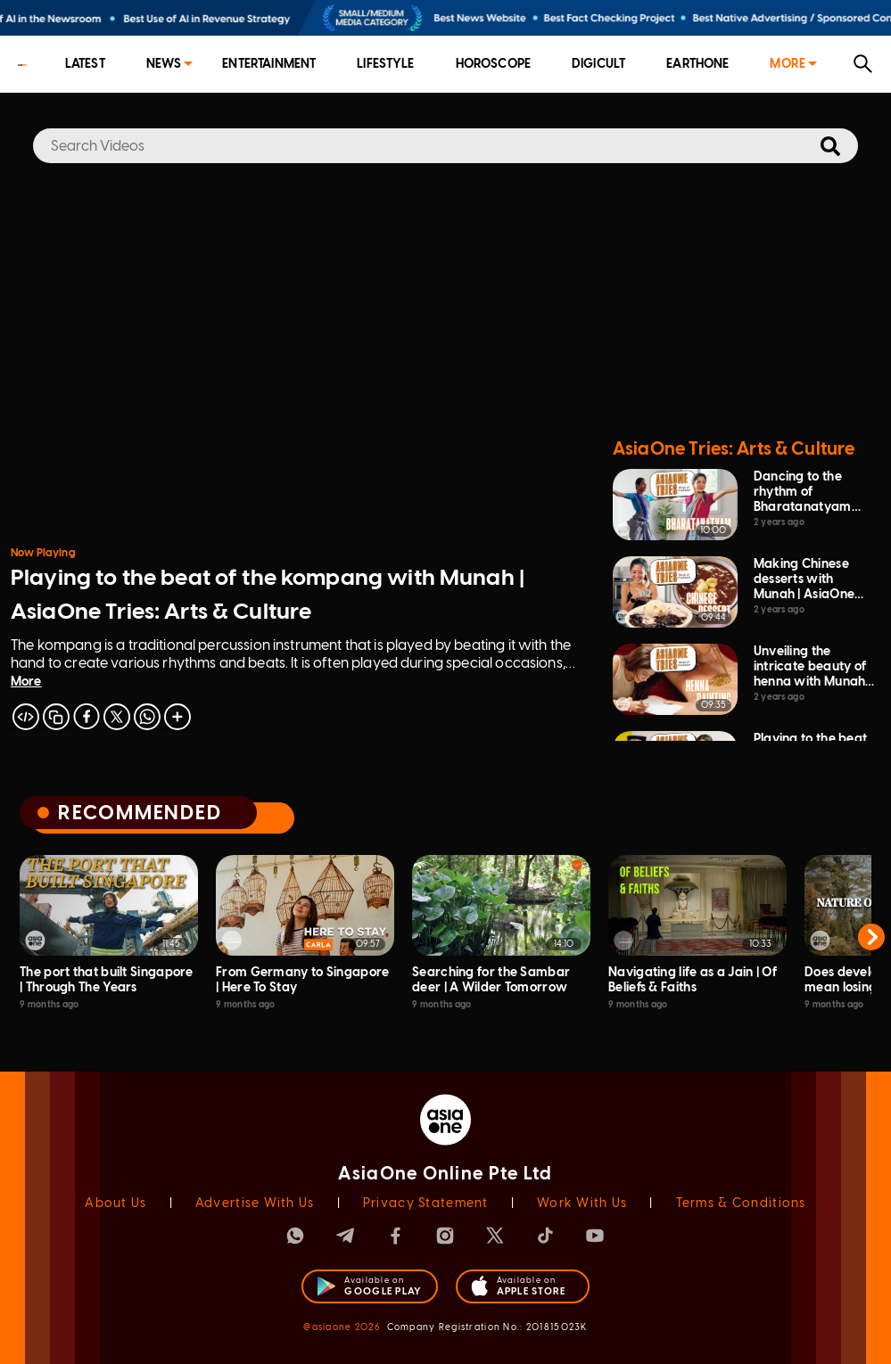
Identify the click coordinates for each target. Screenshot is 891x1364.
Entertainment (269, 63)
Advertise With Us (255, 1203)
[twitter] (117, 716)
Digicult (598, 63)
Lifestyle (385, 63)
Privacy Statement (426, 1203)
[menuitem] (85, 64)
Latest (85, 63)
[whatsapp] (147, 716)
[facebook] (86, 716)
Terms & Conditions (741, 1203)
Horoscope (493, 63)
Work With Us (582, 1203)
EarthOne (697, 63)
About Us (115, 1203)
